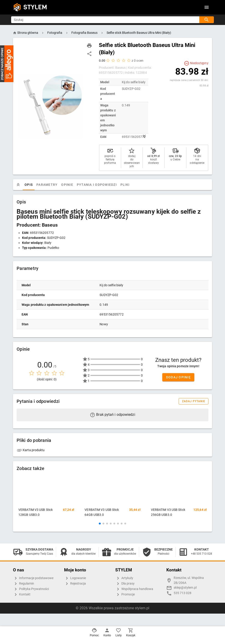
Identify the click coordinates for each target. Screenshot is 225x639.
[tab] (21, 184)
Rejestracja (75, 583)
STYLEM (35, 7)
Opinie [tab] (70, 184)
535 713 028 (182, 593)
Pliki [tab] (127, 184)
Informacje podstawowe (33, 578)
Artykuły (124, 578)
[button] (100, 523)
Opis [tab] (32, 184)
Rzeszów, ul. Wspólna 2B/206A (189, 580)
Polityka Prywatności (31, 589)
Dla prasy (125, 583)
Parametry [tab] (49, 184)
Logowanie (75, 578)
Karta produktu (31, 450)
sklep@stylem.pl (185, 588)
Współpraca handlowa (134, 589)
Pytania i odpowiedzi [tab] (100, 184)
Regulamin (23, 583)
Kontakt (21, 594)
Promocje (125, 594)
